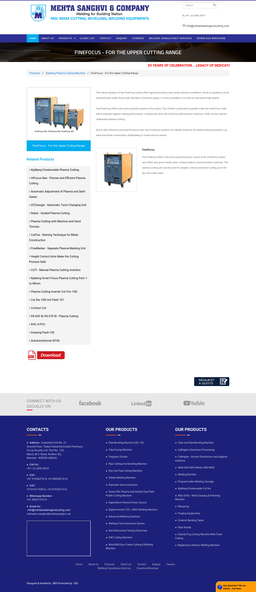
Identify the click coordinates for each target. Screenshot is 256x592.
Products (34, 73)
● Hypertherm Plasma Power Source (126, 502)
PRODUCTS (65, 38)
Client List (126, 564)
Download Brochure (147, 568)
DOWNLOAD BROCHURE (211, 38)
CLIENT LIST (87, 38)
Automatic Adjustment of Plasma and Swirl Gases (57, 194)
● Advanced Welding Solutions (123, 516)
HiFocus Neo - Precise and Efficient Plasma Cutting (57, 180)
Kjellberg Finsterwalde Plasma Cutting (54, 170)
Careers (170, 564)
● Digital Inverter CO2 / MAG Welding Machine (131, 509)
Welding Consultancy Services (114, 568)
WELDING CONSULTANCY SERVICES (170, 38)
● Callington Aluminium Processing (195, 449)
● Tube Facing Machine (119, 449)
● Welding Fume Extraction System (125, 523)
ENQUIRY (121, 38)
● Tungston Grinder (116, 456)
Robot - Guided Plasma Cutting (49, 213)
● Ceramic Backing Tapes (189, 520)
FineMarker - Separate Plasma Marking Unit (57, 248)
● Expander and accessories (122, 484)
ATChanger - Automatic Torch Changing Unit (57, 205)
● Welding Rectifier (185, 474)
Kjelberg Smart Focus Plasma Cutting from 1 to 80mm (58, 280)
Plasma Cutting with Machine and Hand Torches (55, 224)
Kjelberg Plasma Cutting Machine (65, 73)
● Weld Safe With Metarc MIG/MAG (195, 467)
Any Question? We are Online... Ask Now (234, 587)
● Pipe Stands (183, 527)
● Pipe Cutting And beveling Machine (126, 463)
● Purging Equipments (187, 513)
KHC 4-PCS (37, 324)
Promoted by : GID (68, 583)
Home (79, 564)
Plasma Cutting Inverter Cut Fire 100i (53, 291)
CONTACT (105, 38)
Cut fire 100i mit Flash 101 (46, 300)
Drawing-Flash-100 (41, 332)
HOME (32, 38)
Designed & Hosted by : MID (42, 583)
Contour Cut (37, 308)
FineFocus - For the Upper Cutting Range (59, 145)
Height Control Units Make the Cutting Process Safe (54, 259)
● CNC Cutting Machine (119, 537)
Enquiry (156, 564)
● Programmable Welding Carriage (194, 481)
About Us (93, 564)
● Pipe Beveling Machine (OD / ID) (125, 442)
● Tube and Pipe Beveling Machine (194, 442)
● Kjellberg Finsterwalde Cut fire (193, 488)
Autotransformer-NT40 (44, 340)
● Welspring (182, 506)
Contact (141, 564)
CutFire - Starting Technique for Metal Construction (53, 237)
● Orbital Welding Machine (120, 477)
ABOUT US (47, 38)
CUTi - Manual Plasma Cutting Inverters (55, 270)
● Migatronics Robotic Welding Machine (197, 545)
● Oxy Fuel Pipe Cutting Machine (124, 470)
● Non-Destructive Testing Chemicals (126, 530)
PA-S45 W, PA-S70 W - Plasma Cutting (53, 316)
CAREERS (138, 38)
